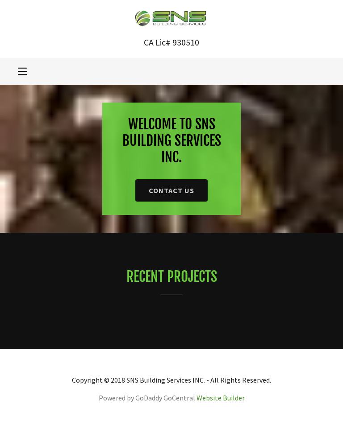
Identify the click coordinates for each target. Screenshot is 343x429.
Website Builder (221, 397)
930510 (185, 42)
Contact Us (171, 190)
